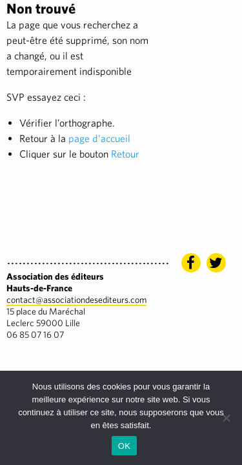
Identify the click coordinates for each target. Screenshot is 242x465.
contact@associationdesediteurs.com (76, 299)
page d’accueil (99, 138)
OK (124, 446)
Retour (125, 154)
